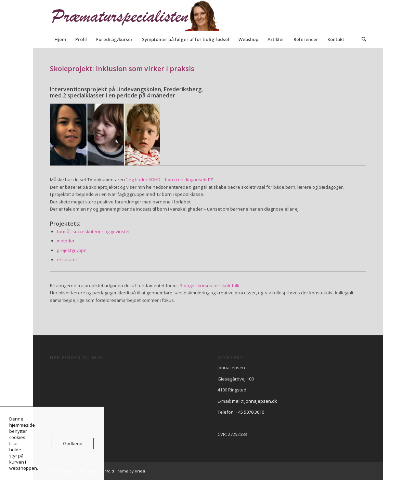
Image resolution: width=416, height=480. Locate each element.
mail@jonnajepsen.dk (254, 401)
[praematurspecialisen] (139, 15)
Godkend (72, 443)
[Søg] (361, 39)
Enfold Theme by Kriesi (123, 471)
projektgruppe (72, 250)
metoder (66, 241)
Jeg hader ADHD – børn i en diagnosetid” (169, 179)
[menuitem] (60, 39)
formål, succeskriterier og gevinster (93, 231)
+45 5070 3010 (250, 412)
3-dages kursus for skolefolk (209, 285)
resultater (67, 259)
